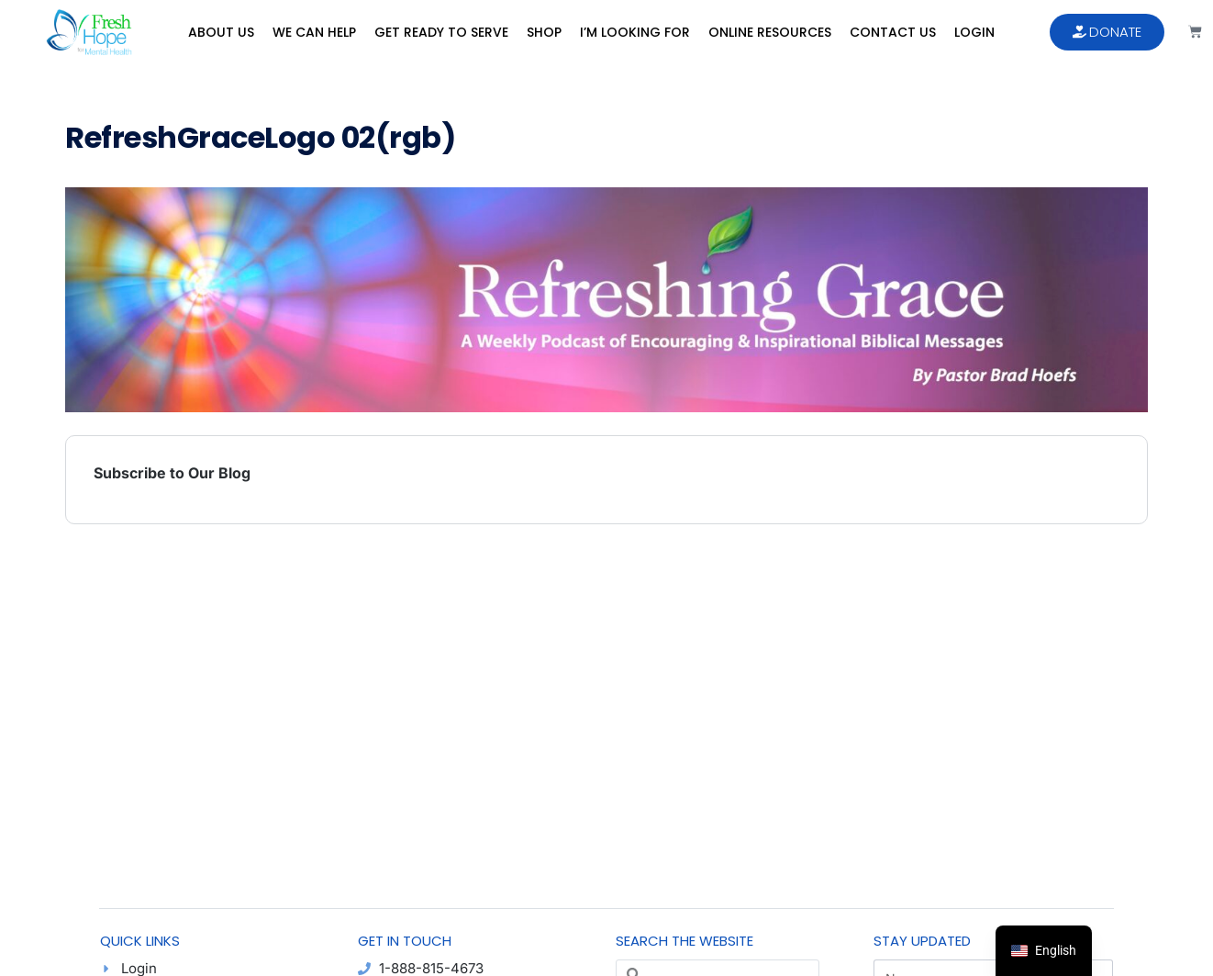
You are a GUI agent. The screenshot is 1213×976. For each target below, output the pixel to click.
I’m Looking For (635, 32)
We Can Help (314, 32)
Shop (544, 32)
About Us (221, 32)
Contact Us (893, 32)
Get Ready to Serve (441, 32)
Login (974, 32)
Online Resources (769, 32)
